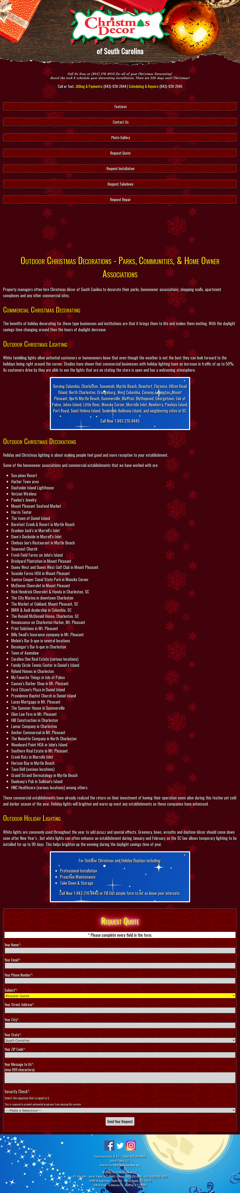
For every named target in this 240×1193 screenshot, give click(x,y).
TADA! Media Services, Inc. (126, 1165)
